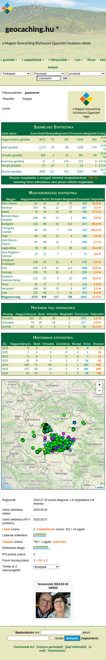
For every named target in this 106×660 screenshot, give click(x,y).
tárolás (59, 638)
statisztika (59, 541)
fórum (91, 60)
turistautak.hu (24, 647)
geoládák (9, 60)
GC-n (41, 560)
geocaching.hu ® (32, 29)
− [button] (99, 391)
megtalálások (32, 60)
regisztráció (89, 638)
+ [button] (99, 385)
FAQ (103, 60)
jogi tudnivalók (76, 647)
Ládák (6, 529)
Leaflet (99, 487)
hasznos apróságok (49, 647)
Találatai (7, 541)
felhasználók (59, 60)
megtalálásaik (45, 529)
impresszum (57, 651)
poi (78, 60)
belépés (53, 67)
